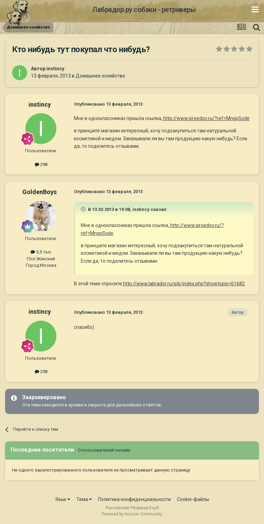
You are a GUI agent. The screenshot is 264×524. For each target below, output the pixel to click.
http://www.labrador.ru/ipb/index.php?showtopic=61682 (183, 283)
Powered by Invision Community (132, 514)
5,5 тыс (41, 251)
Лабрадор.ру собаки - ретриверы (144, 9)
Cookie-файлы (193, 499)
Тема (84, 499)
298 (41, 164)
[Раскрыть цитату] (84, 209)
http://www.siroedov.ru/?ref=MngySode (206, 118)
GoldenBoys (39, 191)
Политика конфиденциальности (134, 499)
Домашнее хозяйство (100, 76)
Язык (62, 499)
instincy (55, 68)
